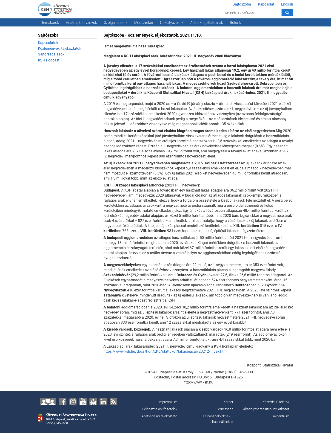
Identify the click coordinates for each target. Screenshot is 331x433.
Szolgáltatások (115, 22)
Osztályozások (171, 22)
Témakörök (50, 22)
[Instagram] (73, 401)
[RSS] (113, 401)
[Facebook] (62, 401)
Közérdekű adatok (276, 402)
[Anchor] (93, 401)
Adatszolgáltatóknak (206, 22)
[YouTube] (83, 401)
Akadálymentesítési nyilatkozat (266, 409)
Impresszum (167, 402)
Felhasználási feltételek (159, 409)
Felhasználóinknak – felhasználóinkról (218, 419)
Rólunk (235, 22)
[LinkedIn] (103, 401)
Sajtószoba (242, 4)
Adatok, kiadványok (81, 22)
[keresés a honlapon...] (252, 12)
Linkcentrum (280, 416)
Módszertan (143, 22)
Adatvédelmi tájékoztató (159, 416)
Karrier (228, 402)
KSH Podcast (48, 60)
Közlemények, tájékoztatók (59, 48)
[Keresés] (287, 12)
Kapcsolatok (48, 43)
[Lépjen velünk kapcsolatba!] (48, 401)
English (287, 4)
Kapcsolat (266, 4)
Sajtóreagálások (51, 54)
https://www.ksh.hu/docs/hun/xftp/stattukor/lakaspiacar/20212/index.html (165, 351)
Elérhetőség (224, 409)
